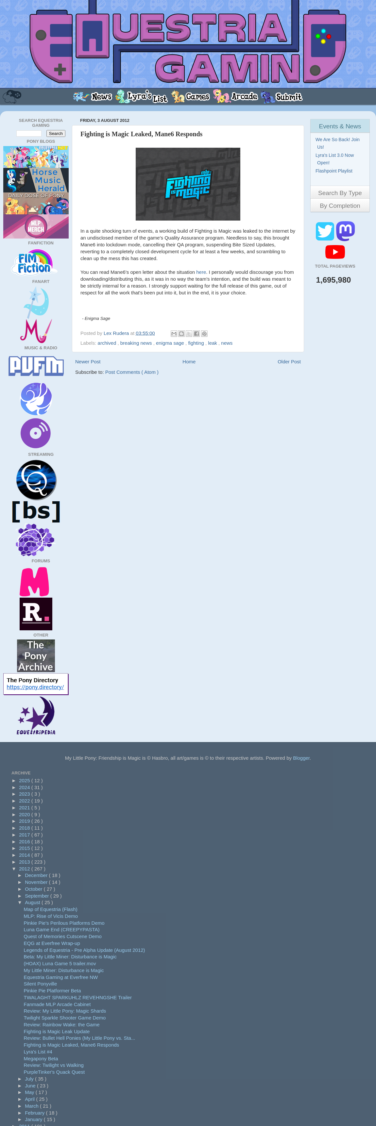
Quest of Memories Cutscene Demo (63, 936)
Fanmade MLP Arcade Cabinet (57, 1004)
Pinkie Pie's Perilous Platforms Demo (64, 923)
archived (108, 343)
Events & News (340, 126)
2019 (25, 821)
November (37, 882)
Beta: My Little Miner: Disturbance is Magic (70, 956)
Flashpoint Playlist (334, 171)
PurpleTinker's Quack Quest (54, 1072)
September (37, 896)
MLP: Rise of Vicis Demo (51, 916)
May (30, 1092)
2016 (25, 841)
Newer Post (88, 361)
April (30, 1099)
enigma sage (170, 343)
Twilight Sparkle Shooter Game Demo (65, 1017)
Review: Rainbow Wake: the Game (62, 1024)
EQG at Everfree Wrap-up (52, 943)
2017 (25, 834)
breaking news (136, 343)
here (201, 272)
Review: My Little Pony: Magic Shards (65, 1011)
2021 (25, 807)
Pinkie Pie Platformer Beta (52, 990)
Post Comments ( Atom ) (132, 372)
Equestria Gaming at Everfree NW (61, 977)
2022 (25, 800)
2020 (25, 814)
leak (213, 343)
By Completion (340, 205)
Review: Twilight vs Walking (54, 1065)
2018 (25, 828)
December (37, 875)
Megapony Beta (41, 1058)
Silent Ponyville (40, 983)
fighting (196, 343)
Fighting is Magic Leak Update (57, 1031)
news (226, 343)
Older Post (289, 361)
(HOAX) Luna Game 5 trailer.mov (60, 963)
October (34, 889)
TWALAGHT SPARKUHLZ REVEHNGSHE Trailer (78, 997)
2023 (25, 794)
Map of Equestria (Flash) (50, 909)
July (30, 1079)
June (31, 1085)
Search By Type (340, 193)
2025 (25, 780)
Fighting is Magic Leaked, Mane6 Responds (71, 1045)
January (34, 1119)
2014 (25, 855)
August (33, 902)
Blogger (301, 758)
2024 (25, 787)
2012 (25, 868)
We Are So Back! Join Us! (338, 143)
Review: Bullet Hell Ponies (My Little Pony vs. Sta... (79, 1038)
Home (189, 361)
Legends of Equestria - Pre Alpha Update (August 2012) (84, 950)
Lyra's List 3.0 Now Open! (335, 159)
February (35, 1113)
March (32, 1106)
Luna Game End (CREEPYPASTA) (62, 929)
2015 (25, 848)
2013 (25, 862)
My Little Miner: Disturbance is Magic (64, 970)
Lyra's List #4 (38, 1051)
